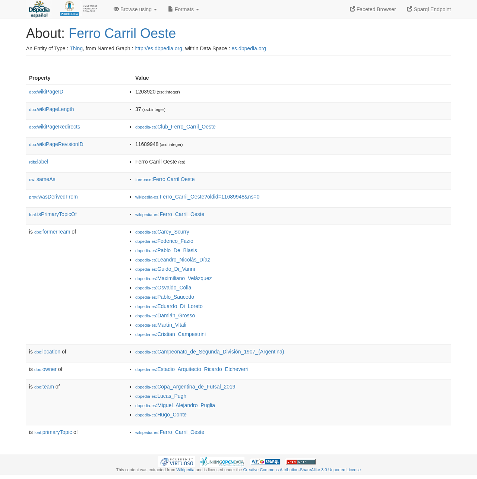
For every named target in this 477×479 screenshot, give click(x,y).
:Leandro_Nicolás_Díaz (172, 260)
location (47, 352)
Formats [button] (183, 9)
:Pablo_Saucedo (164, 297)
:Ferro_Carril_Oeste (169, 214)
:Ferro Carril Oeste (165, 179)
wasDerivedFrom (53, 197)
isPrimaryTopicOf (53, 214)
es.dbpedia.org (248, 48)
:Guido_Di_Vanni (165, 269)
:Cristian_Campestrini (170, 334)
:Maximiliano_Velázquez (173, 278)
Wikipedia (185, 469)
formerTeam (52, 232)
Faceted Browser (373, 9)
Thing (76, 48)
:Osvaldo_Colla (163, 288)
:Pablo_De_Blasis (166, 250)
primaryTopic (53, 432)
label (38, 162)
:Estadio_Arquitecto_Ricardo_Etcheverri (192, 369)
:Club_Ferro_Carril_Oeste (175, 127)
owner (45, 369)
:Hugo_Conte (161, 415)
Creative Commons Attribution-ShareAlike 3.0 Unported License (302, 469)
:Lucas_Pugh (160, 396)
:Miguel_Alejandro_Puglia (175, 405)
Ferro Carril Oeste (122, 33)
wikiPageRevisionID (56, 144)
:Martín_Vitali (160, 325)
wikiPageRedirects (54, 127)
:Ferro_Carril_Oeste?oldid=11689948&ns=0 (197, 197)
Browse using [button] (135, 9)
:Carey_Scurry (162, 232)
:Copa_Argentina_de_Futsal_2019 (185, 387)
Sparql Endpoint (429, 9)
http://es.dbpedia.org (158, 48)
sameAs (42, 179)
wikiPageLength (51, 109)
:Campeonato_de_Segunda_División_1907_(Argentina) (209, 352)
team (44, 387)
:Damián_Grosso (165, 315)
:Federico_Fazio (164, 241)
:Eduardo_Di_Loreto (169, 306)
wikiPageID (46, 92)
